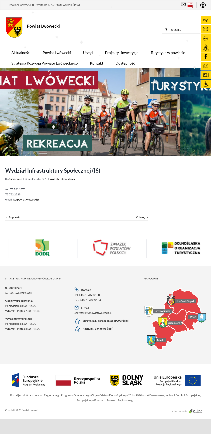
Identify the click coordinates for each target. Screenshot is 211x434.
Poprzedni (15, 217)
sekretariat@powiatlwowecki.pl (93, 312)
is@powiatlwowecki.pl (26, 199)
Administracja (15, 179)
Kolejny (140, 217)
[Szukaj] (166, 29)
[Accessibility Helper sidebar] (203, 5)
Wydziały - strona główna (62, 179)
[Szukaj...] (186, 29)
